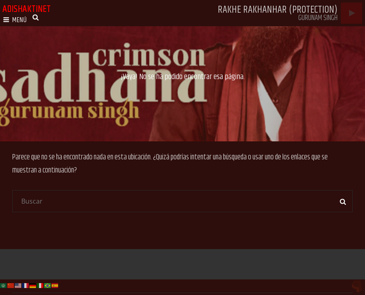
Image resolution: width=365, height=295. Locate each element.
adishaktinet (26, 9)
